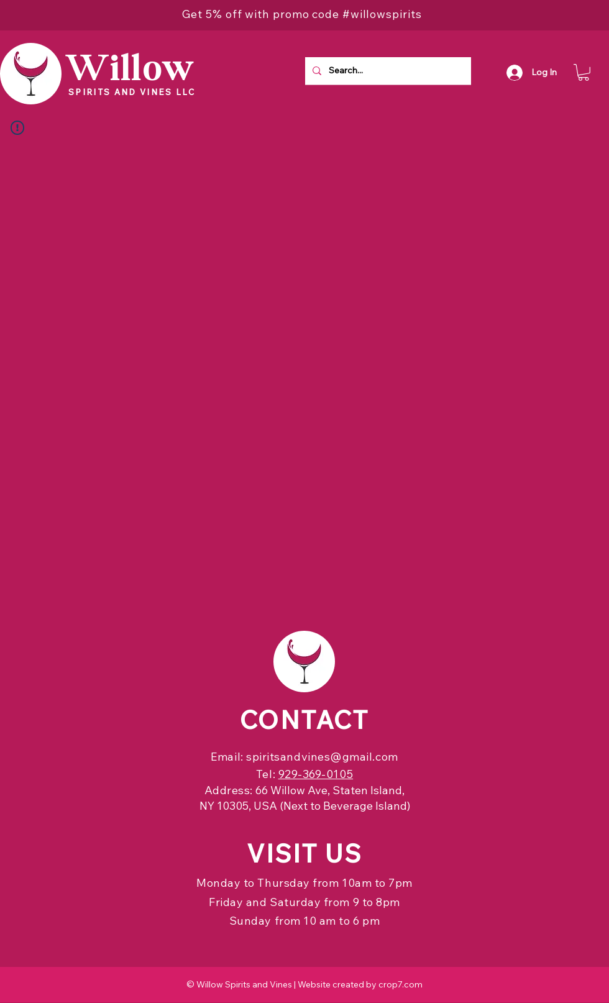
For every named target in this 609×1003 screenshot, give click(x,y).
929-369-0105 (315, 774)
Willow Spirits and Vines (244, 984)
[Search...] (387, 71)
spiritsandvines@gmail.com (322, 756)
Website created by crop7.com (360, 984)
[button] (583, 72)
